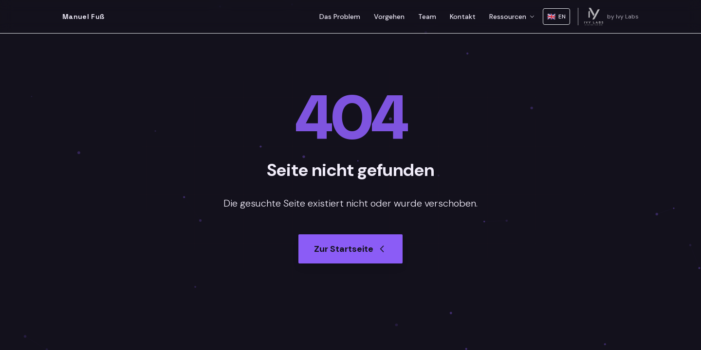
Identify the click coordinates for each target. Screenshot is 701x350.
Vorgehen (389, 16)
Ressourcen (512, 16)
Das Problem (339, 16)
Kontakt (463, 16)
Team (427, 16)
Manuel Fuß (83, 16)
